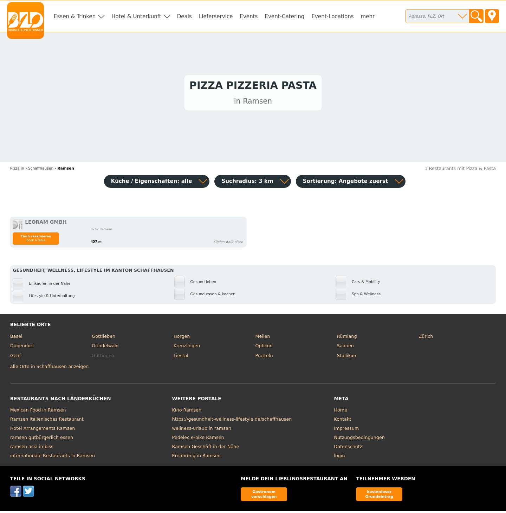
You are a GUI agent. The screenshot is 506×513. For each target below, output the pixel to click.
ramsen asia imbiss (31, 448)
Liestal (181, 357)
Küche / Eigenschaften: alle (151, 183)
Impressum (346, 430)
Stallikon (346, 357)
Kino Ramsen (186, 411)
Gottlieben (103, 338)
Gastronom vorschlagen (264, 495)
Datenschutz (348, 448)
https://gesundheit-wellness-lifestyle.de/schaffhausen (232, 420)
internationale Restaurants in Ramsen (52, 457)
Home (340, 411)
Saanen (345, 347)
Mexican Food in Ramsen (38, 411)
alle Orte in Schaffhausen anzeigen (49, 368)
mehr (368, 16)
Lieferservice (216, 16)
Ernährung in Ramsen (196, 457)
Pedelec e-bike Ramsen (198, 439)
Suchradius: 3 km (247, 183)
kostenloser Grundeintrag (379, 495)
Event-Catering (284, 16)
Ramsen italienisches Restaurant (47, 420)
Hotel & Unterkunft (136, 16)
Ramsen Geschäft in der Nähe (205, 448)
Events (249, 16)
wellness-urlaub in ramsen (201, 430)
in (17, 170)
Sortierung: (345, 183)
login (339, 457)
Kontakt (342, 420)
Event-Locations (332, 16)
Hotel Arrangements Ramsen (42, 430)
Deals (184, 16)
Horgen (182, 338)
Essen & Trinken (75, 16)
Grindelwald (105, 347)
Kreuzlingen (187, 347)
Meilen (262, 338)
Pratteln (264, 357)
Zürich (426, 338)
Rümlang (347, 338)
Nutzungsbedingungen (359, 439)
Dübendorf (22, 347)
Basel (16, 338)
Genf (15, 357)
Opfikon (263, 347)
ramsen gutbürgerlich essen (41, 439)
